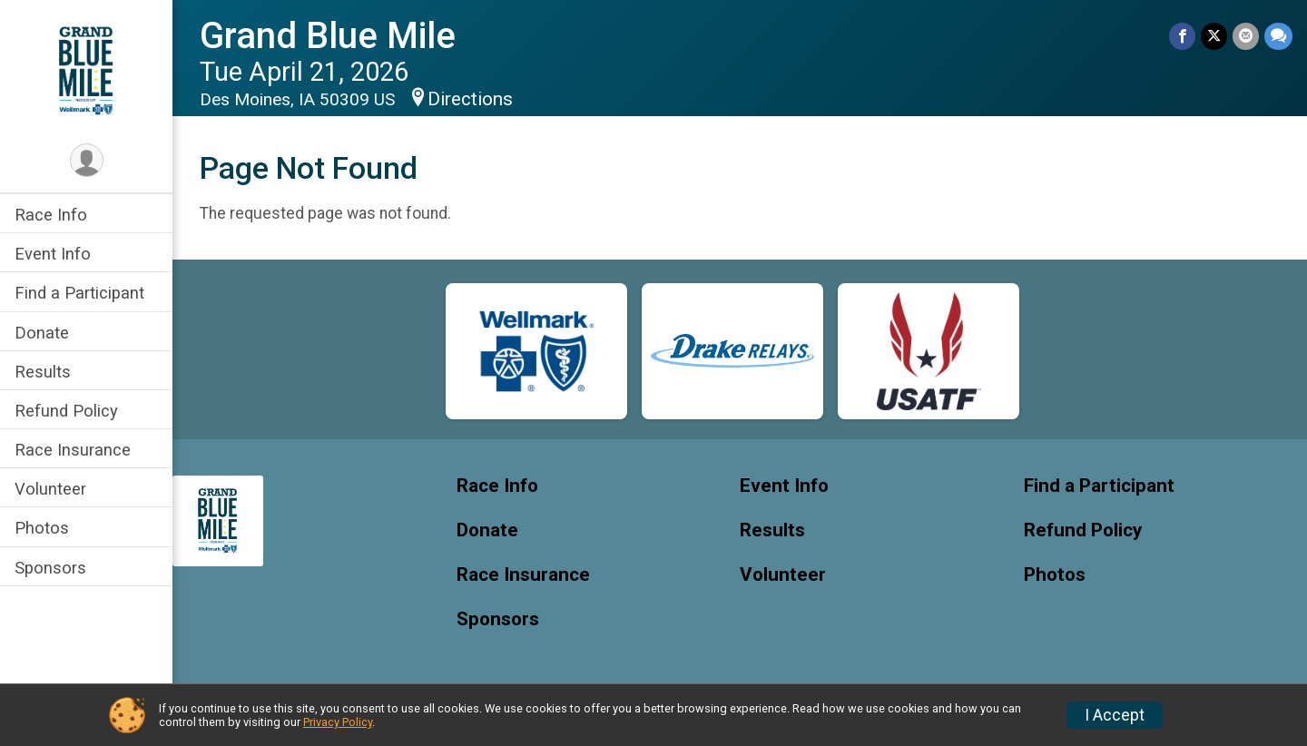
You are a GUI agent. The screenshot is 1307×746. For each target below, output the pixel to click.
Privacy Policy (337, 722)
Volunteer (50, 488)
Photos (42, 527)
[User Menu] (86, 160)
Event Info (53, 253)
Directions (470, 99)
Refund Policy (66, 410)
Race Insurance (73, 449)
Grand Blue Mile (328, 36)
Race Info (51, 214)
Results (43, 371)
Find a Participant (79, 292)
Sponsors (50, 567)
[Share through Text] (1278, 36)
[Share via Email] (1246, 36)
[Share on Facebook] (1182, 36)
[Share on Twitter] (1214, 36)
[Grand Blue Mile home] (86, 70)
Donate (42, 332)
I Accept (1115, 715)
